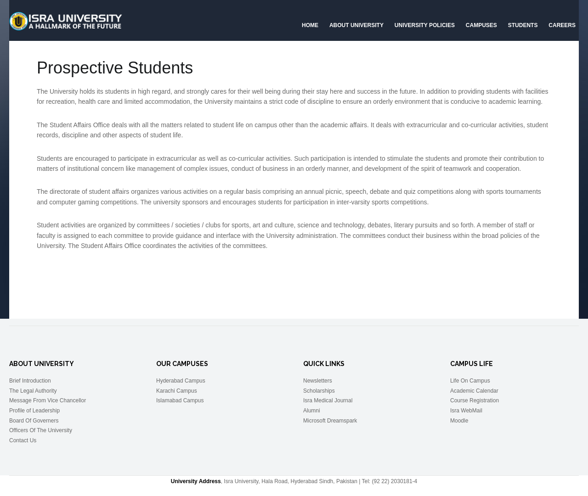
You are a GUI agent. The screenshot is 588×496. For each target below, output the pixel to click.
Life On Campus (470, 381)
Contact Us (22, 440)
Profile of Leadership (34, 410)
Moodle (459, 420)
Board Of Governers (33, 420)
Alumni (311, 410)
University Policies (425, 25)
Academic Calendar (474, 391)
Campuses (481, 25)
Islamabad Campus (180, 400)
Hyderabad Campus (180, 381)
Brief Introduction (30, 381)
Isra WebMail (466, 410)
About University (356, 25)
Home (310, 25)
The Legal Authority (33, 391)
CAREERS (562, 25)
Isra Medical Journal (327, 400)
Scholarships (319, 391)
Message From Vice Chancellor (47, 400)
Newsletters (317, 381)
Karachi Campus (176, 391)
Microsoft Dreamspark (330, 420)
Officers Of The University (40, 430)
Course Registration (474, 400)
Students (523, 25)
